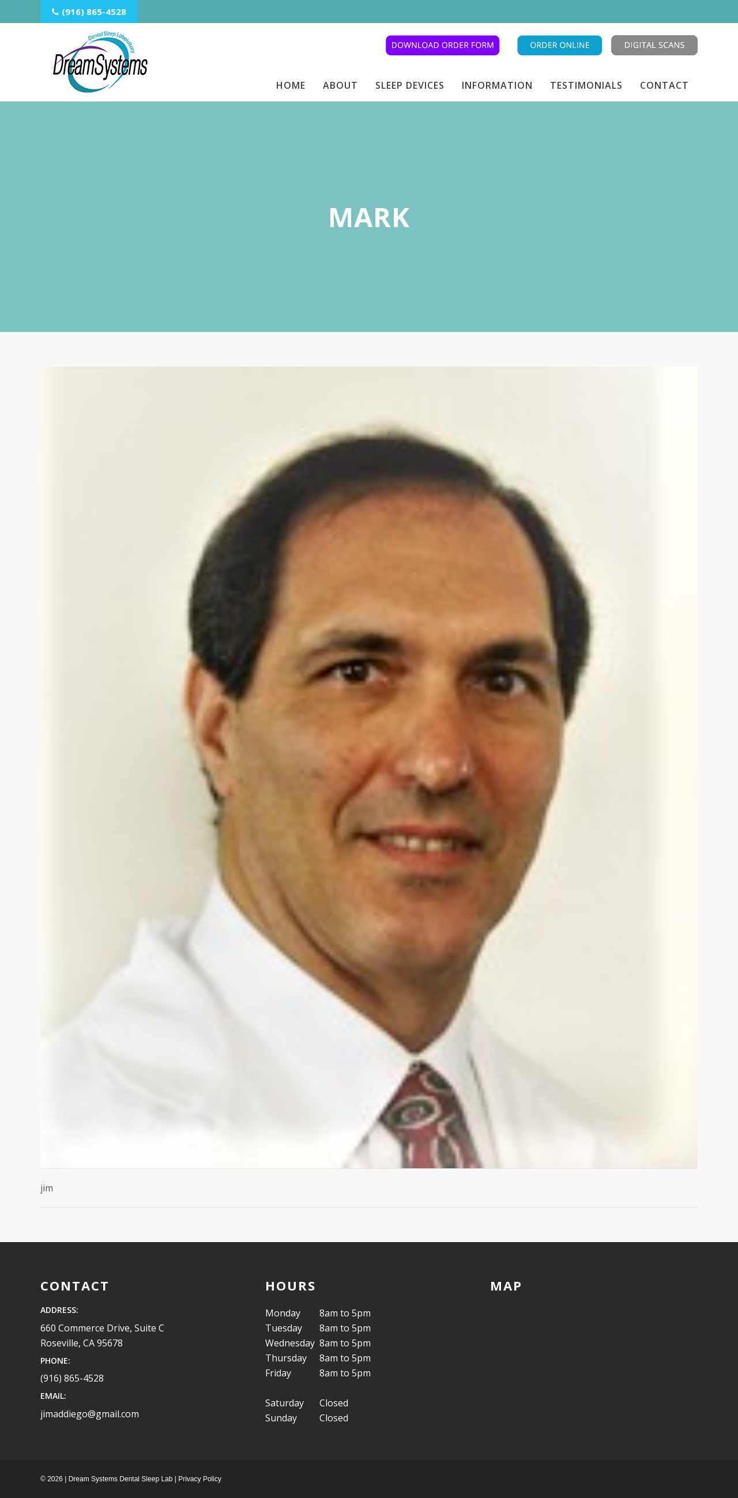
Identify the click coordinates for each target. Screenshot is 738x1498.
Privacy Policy (199, 1479)
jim (46, 1188)
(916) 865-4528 (72, 1378)
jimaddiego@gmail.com (89, 1414)
